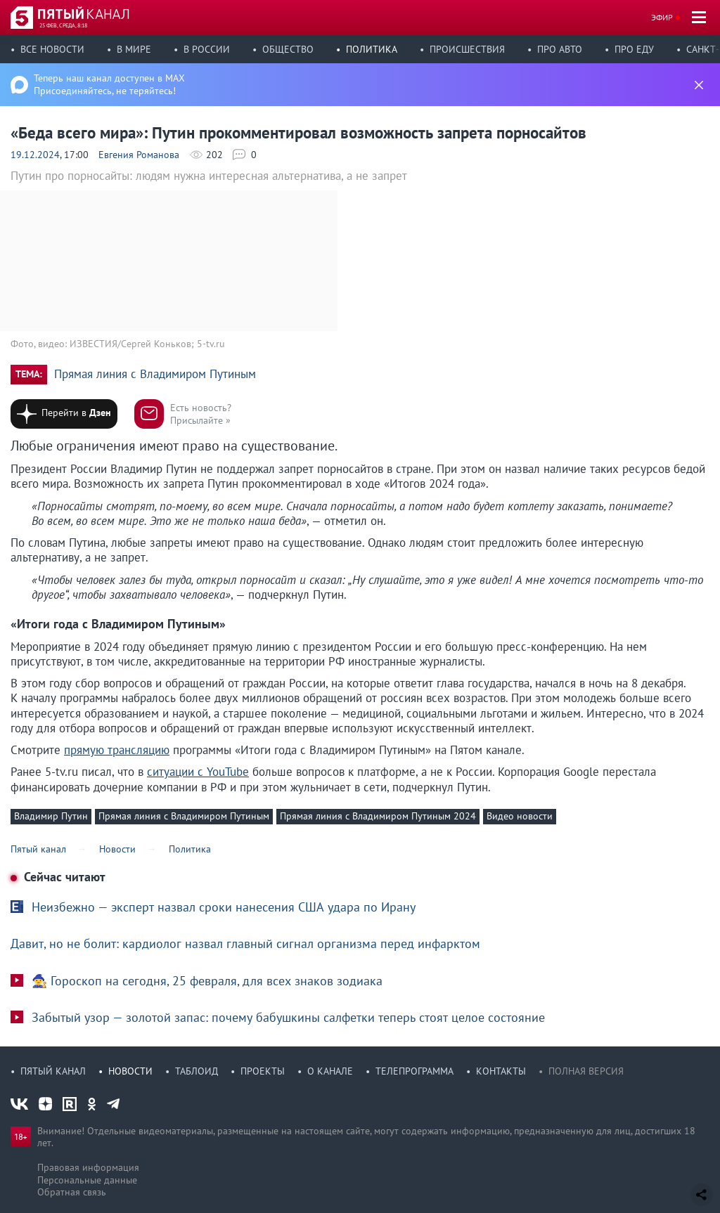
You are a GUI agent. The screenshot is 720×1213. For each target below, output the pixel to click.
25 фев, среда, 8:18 (63, 25)
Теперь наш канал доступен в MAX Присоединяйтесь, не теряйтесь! (109, 84)
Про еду (634, 49)
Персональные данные (87, 1180)
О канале (330, 1071)
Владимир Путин (51, 816)
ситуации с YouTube (198, 771)
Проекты (262, 1071)
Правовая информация (88, 1167)
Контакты (501, 1071)
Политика (371, 49)
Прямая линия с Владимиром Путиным (155, 374)
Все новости (52, 49)
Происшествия (467, 49)
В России (207, 49)
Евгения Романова (138, 154)
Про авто (559, 49)
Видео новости (520, 816)
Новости (130, 1071)
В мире (134, 49)
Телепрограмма (414, 1071)
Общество (288, 49)
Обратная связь (71, 1192)
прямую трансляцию (116, 750)
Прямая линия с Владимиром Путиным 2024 (378, 816)
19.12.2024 (35, 154)
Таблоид (196, 1071)
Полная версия (586, 1071)
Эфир (662, 17)
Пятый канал (53, 1071)
